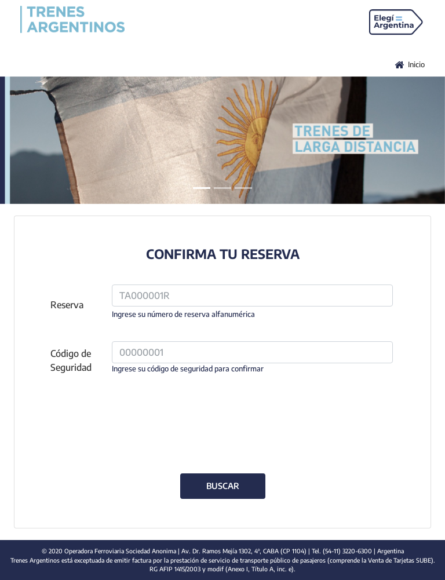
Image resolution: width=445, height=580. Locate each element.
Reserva (66, 305)
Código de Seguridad (71, 360)
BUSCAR (222, 485)
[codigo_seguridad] (252, 352)
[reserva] (252, 295)
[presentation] (222, 417)
